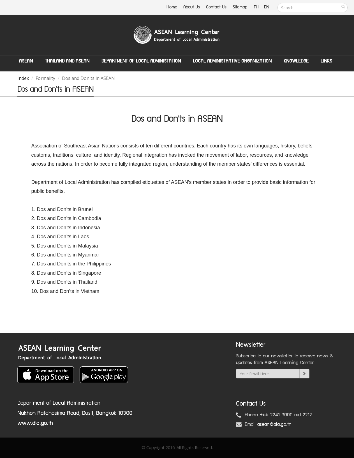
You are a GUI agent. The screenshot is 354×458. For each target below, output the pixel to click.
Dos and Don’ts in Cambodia (69, 218)
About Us (191, 7)
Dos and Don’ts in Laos (64, 236)
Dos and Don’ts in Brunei (65, 209)
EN (266, 7)
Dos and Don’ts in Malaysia (67, 246)
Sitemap (240, 7)
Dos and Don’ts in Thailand (67, 282)
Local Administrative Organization (232, 61)
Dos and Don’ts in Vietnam (70, 291)
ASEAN (26, 61)
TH (257, 7)
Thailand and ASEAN (67, 61)
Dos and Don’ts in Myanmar (68, 255)
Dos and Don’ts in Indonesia (68, 227)
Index (23, 78)
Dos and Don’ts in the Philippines (74, 264)
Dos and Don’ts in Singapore (69, 273)
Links (326, 61)
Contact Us (216, 7)
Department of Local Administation (141, 61)
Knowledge (296, 61)
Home (171, 7)
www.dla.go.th (35, 423)
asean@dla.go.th (274, 424)
